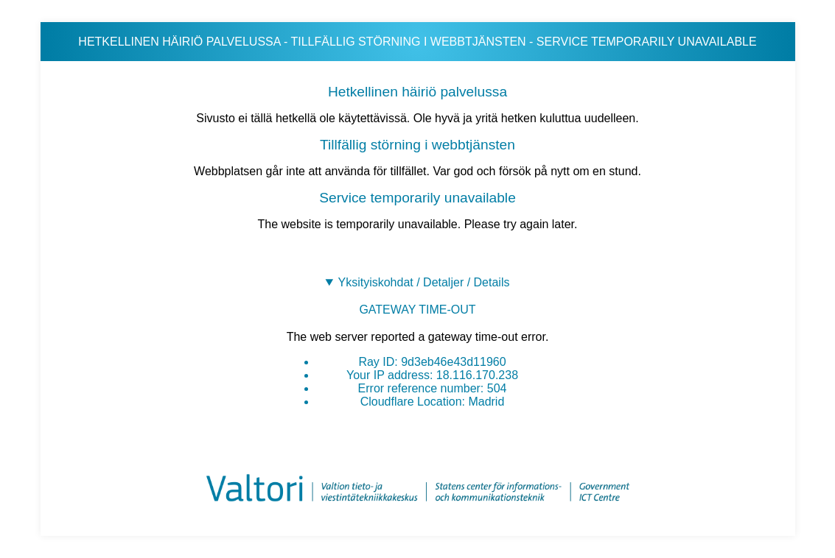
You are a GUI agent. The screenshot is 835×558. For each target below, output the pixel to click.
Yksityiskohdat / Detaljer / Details (423, 282)
